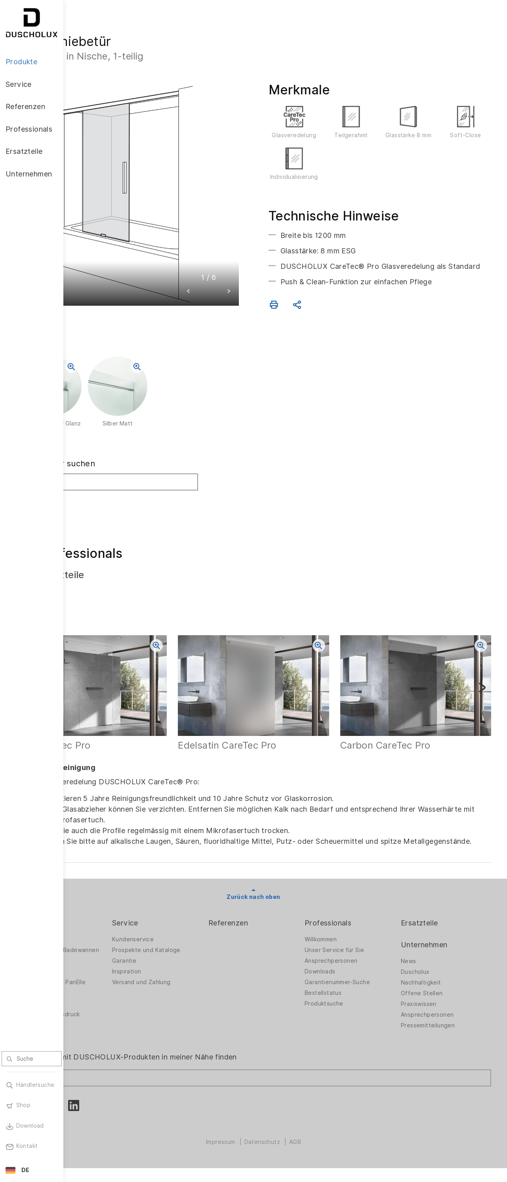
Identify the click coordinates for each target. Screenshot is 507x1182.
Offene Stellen (435, 1001)
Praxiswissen (431, 1012)
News (421, 969)
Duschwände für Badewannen (102, 960)
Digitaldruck (95, 1018)
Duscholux (428, 980)
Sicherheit (93, 1039)
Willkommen (346, 947)
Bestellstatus (348, 1001)
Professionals (353, 930)
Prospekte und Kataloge (197, 958)
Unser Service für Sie (359, 958)
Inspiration (177, 979)
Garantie (175, 969)
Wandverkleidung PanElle (114, 996)
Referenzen (266, 930)
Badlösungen (97, 975)
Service (176, 930)
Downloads (345, 979)
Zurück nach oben (285, 904)
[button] (220, 260)
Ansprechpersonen (356, 969)
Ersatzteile (432, 930)
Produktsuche (349, 1011)
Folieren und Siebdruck (111, 1028)
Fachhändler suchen (118, 474)
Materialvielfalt (100, 1050)
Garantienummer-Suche (362, 990)
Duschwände (97, 947)
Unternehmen (437, 952)
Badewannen (97, 986)
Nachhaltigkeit (434, 990)
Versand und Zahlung (192, 990)
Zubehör (91, 1007)
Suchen (96, 511)
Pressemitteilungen (440, 1033)
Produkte (95, 930)
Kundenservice (183, 947)
